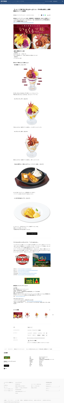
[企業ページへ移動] (7, 357)
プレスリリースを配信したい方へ (8, 390)
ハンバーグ (30, 333)
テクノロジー (5, 3)
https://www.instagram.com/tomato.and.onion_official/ (28, 273)
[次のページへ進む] (53, 315)
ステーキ (34, 333)
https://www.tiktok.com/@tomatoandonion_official (26, 274)
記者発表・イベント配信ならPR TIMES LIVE (21, 387)
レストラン (40, 333)
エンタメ (16, 3)
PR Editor (16, 393)
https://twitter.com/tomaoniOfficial (23, 271)
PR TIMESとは (6, 385)
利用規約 (21, 400)
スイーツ (29, 335)
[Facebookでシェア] (43, 15)
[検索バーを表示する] (62, 1)
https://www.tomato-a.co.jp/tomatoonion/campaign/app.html (28, 270)
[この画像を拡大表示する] (17, 315)
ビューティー (21, 3)
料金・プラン (6, 387)
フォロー (6, 365)
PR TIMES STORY (17, 384)
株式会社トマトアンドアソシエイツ (10, 361)
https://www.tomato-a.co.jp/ (20, 296)
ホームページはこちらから (32, 233)
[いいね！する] (39, 15)
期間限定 (38, 335)
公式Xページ (47, 388)
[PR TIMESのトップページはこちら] (12, 1)
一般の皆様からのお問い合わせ (46, 400)
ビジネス (36, 3)
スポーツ (43, 3)
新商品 (43, 335)
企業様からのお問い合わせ (37, 400)
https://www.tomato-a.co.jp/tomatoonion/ (24, 268)
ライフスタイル (31, 3)
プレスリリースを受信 (48, 1)
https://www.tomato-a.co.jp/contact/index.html (34, 301)
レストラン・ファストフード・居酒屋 (34, 330)
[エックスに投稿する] (41, 15)
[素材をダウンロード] (48, 15)
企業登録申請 (55, 1)
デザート (34, 335)
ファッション (26, 3)
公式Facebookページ (49, 384)
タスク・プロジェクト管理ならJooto (36, 384)
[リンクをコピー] (50, 15)
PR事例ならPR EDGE (34, 387)
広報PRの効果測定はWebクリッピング (20, 391)
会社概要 (5, 400)
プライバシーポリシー (11, 400)
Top (1, 3)
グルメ (40, 3)
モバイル (9, 3)
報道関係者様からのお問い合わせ (28, 400)
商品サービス (30, 327)
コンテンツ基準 (17, 400)
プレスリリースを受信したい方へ (8, 388)
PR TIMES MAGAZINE (18, 389)
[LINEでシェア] (45, 15)
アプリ (13, 3)
